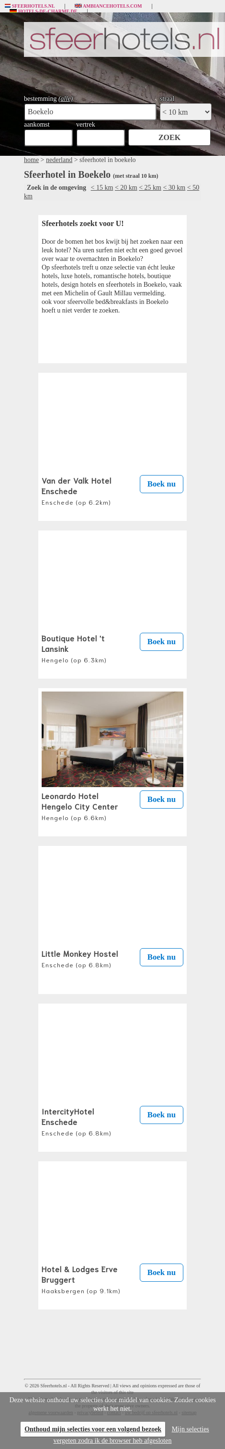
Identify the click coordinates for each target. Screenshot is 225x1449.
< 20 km (126, 187)
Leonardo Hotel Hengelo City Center (80, 805)
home (31, 159)
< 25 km (150, 187)
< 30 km (174, 187)
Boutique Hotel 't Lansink (74, 648)
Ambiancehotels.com (108, 6)
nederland (59, 159)
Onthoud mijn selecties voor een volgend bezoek (92, 1429)
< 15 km (102, 187)
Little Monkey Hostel (80, 958)
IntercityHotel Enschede (77, 1121)
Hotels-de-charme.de (44, 11)
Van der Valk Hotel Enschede (77, 490)
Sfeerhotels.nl (30, 6)
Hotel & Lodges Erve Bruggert (81, 1279)
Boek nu (161, 483)
